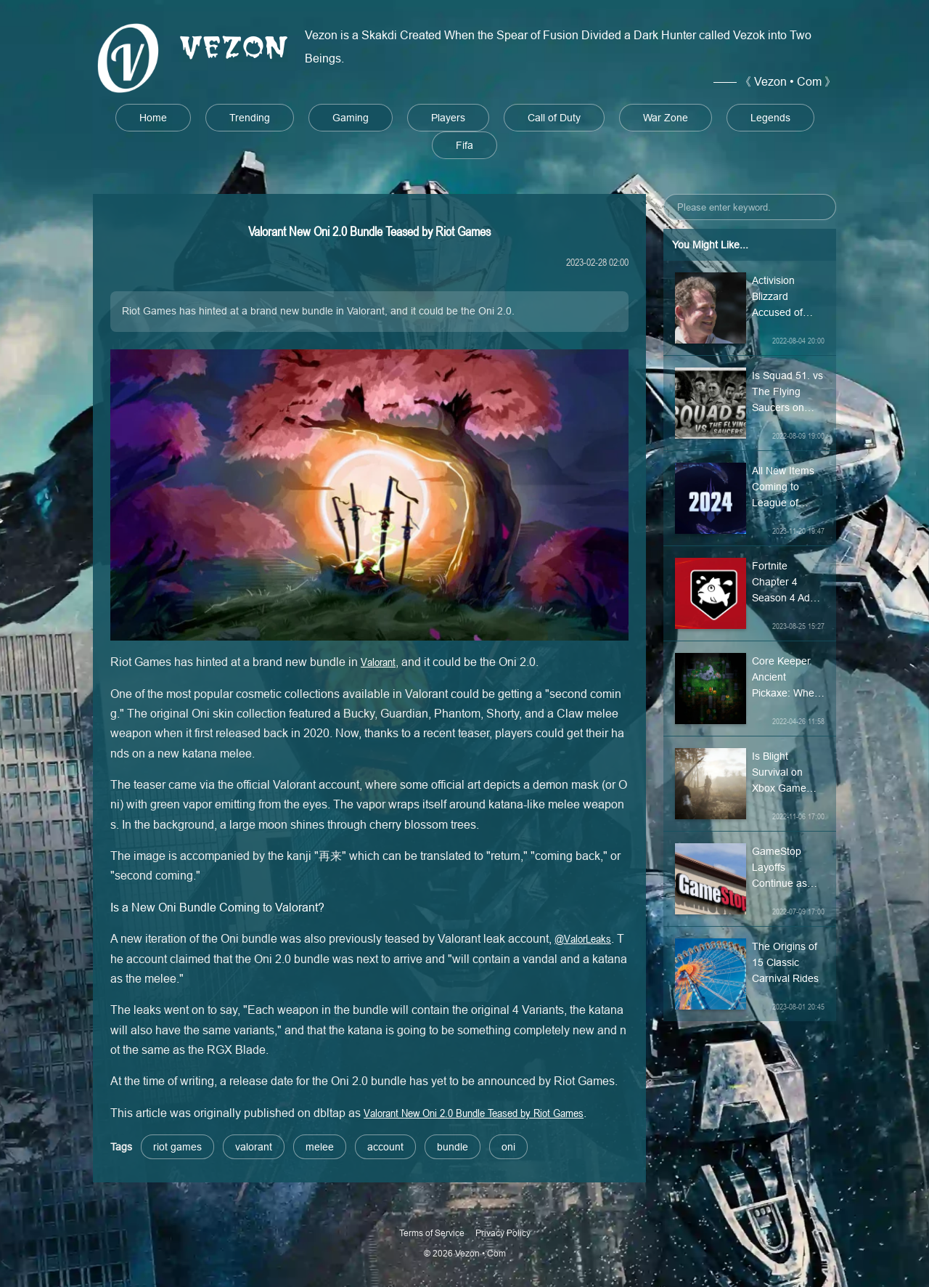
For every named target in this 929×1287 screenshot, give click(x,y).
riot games (177, 1147)
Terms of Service (431, 1232)
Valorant (378, 661)
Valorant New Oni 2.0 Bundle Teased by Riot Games (474, 1112)
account (385, 1147)
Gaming (350, 117)
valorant (253, 1147)
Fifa (464, 145)
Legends (770, 117)
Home (153, 117)
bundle (452, 1147)
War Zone (665, 117)
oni (508, 1147)
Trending (249, 117)
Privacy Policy (503, 1232)
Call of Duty (554, 117)
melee (320, 1147)
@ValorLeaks (582, 938)
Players (448, 117)
